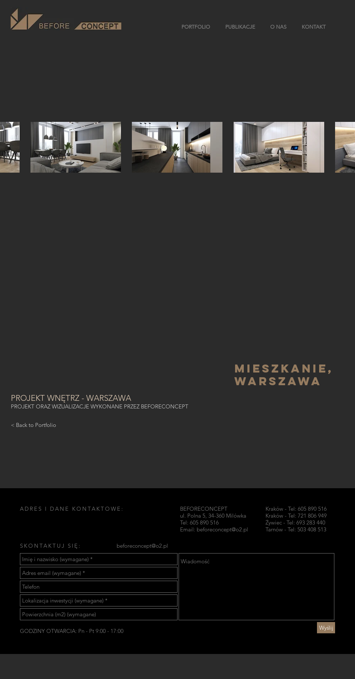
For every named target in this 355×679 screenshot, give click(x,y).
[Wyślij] (326, 627)
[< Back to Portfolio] (33, 424)
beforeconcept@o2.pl (222, 529)
